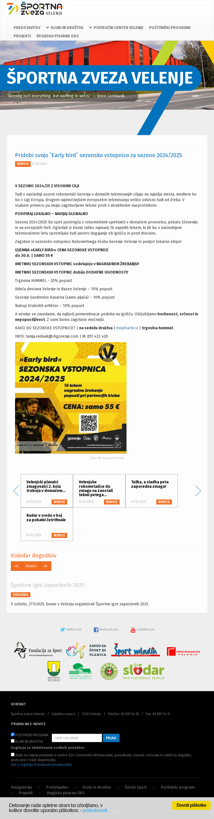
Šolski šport (136, 787)
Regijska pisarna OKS (65, 793)
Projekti (26, 793)
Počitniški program (177, 787)
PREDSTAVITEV (27, 27)
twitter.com (71, 629)
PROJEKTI (22, 36)
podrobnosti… (97, 810)
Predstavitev (57, 787)
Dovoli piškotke (191, 805)
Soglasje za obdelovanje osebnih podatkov (47, 748)
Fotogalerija (21, 787)
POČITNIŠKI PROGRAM (29, 735)
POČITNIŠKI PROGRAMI (169, 27)
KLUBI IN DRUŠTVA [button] (64, 27)
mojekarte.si (127, 328)
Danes (31, 566)
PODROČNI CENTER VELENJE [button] (116, 27)
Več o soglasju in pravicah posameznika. (41, 765)
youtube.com (142, 629)
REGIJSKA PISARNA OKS (58, 36)
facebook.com (106, 629)
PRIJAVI (111, 738)
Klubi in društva (96, 787)
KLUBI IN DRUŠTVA (27, 741)
